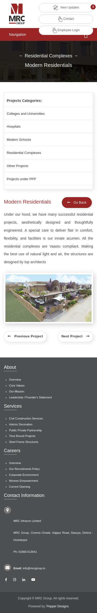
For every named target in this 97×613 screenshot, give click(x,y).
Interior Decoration (21, 424)
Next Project (75, 336)
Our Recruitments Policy (24, 468)
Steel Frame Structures (23, 441)
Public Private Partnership (25, 430)
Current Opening (19, 486)
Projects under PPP (21, 179)
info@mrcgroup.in (34, 568)
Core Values (17, 385)
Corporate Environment (24, 474)
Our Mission (16, 391)
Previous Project (25, 336)
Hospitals (13, 126)
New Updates (66, 8)
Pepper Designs (58, 606)
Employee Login (66, 30)
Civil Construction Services (26, 418)
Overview (15, 379)
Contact (66, 19)
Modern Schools (19, 140)
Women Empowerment (23, 480)
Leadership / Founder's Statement (30, 397)
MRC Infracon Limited (27, 520)
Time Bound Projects (22, 435)
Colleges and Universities (26, 114)
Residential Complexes (24, 153)
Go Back (76, 202)
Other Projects (17, 166)
